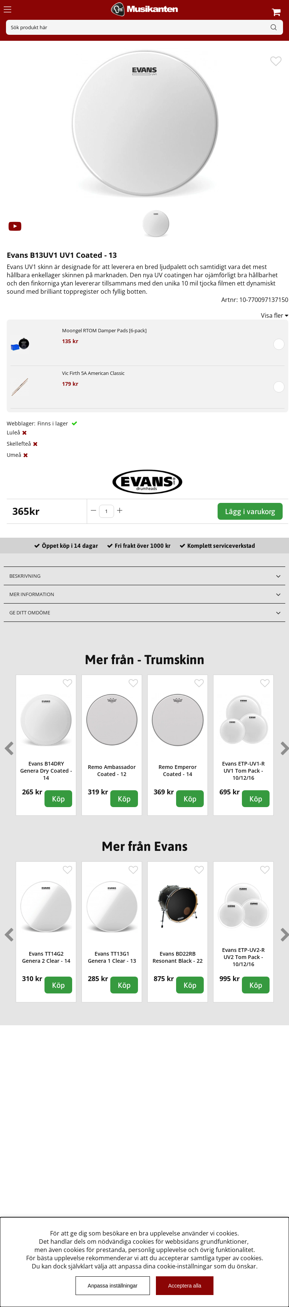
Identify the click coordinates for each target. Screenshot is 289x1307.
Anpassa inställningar (113, 1286)
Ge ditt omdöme (29, 612)
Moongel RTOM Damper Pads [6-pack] (104, 330)
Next (284, 745)
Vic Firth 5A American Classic (93, 373)
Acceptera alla (185, 1286)
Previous (7, 745)
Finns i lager (53, 423)
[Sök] (144, 27)
